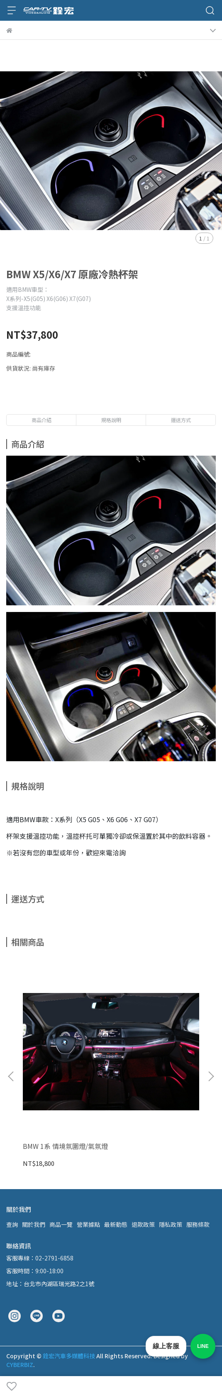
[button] (211, 1076)
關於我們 (33, 1224)
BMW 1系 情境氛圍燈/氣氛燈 (65, 1146)
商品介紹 (41, 419)
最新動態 (115, 1224)
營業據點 (88, 1224)
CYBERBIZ (19, 1364)
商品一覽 (61, 1224)
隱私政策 (170, 1224)
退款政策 (143, 1224)
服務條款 (198, 1224)
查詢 (12, 1224)
